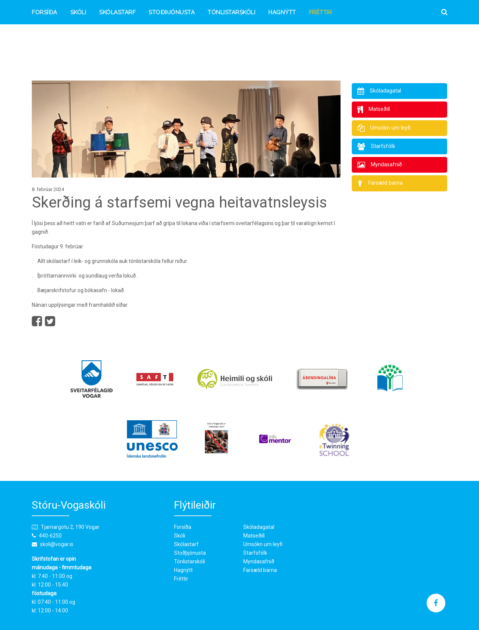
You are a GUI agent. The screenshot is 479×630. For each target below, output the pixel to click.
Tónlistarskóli (231, 12)
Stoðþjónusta (172, 12)
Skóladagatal (258, 527)
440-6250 (50, 536)
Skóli (78, 12)
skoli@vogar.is (56, 544)
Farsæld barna (260, 570)
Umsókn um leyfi (263, 544)
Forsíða (44, 12)
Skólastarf (117, 12)
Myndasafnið (258, 561)
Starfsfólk (255, 553)
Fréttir (320, 12)
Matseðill (254, 536)
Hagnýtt (282, 12)
